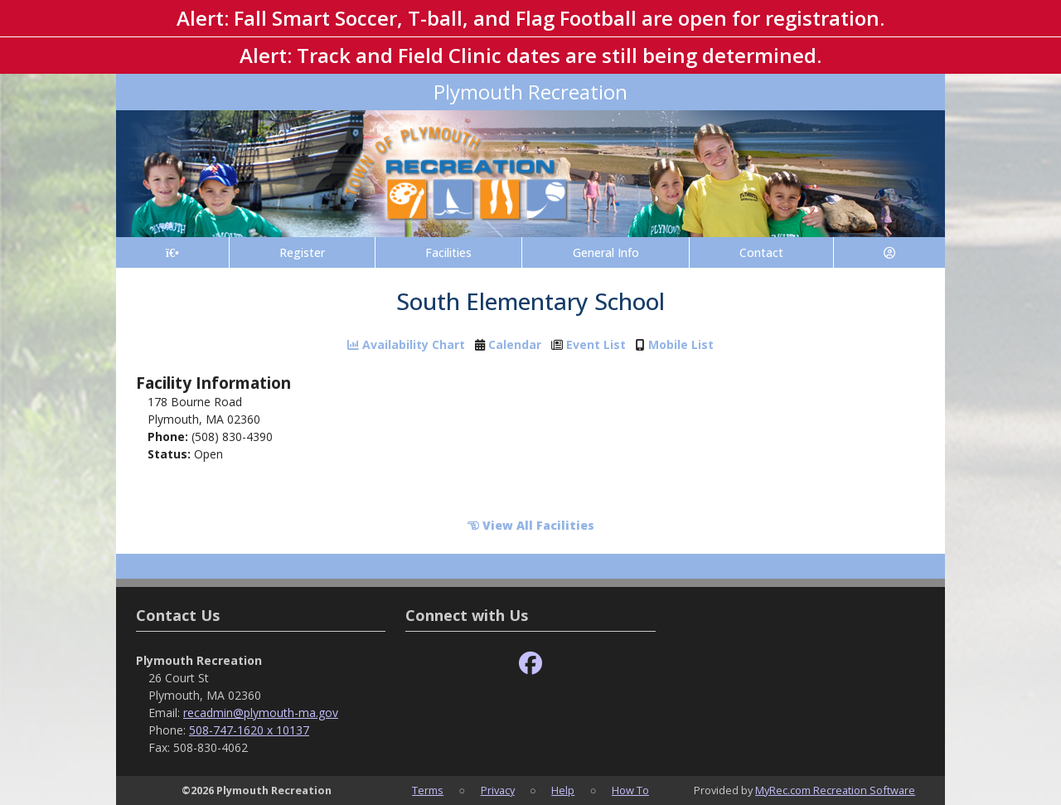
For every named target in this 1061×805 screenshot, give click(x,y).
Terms (427, 790)
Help (562, 790)
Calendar (514, 344)
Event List (596, 344)
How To (630, 790)
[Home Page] (172, 252)
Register (302, 252)
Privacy (498, 790)
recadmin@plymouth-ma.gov (260, 712)
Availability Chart (406, 344)
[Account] (889, 252)
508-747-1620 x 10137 (249, 730)
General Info (606, 252)
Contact (761, 252)
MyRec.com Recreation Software (835, 790)
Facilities (448, 252)
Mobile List (681, 344)
